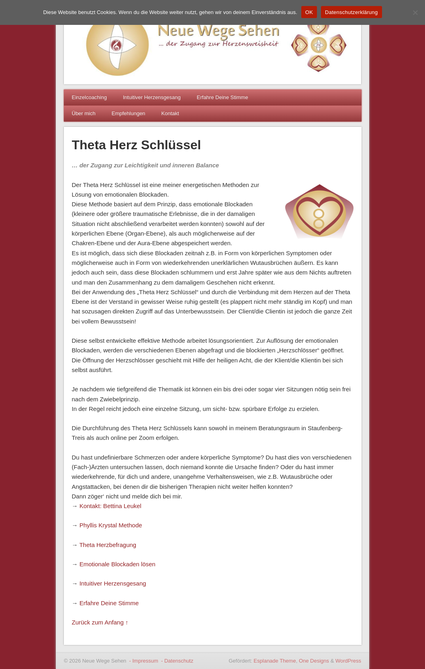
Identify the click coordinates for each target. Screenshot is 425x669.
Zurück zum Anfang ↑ (100, 622)
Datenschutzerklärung (351, 12)
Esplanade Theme (274, 661)
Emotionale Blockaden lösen (117, 564)
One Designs (314, 661)
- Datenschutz (176, 661)
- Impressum (143, 661)
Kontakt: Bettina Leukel (110, 505)
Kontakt (170, 113)
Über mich (84, 113)
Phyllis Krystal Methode (111, 525)
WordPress (348, 661)
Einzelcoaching (89, 97)
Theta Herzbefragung (107, 544)
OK (309, 12)
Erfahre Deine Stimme (222, 97)
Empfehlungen (128, 113)
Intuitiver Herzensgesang (152, 97)
